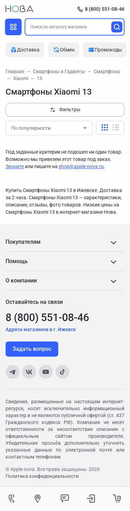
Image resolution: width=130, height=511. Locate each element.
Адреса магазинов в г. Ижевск (41, 329)
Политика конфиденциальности (42, 476)
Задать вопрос (31, 349)
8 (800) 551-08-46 (104, 9)
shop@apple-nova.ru (81, 166)
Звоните (15, 166)
